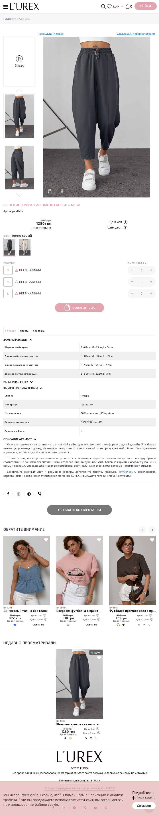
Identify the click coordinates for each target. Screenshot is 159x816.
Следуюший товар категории (135, 34)
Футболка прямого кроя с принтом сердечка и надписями (132, 611)
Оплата (24, 331)
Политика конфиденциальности (79, 780)
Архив (24, 19)
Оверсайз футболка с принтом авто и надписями (79, 611)
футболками (127, 472)
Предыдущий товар (50, 34)
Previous (19, 90)
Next (19, 194)
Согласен (144, 805)
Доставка (39, 331)
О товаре (10, 331)
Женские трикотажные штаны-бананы (79, 724)
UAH (116, 6)
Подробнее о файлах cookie (143, 794)
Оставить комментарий (79, 510)
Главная (9, 19)
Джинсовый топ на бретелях (25, 611)
